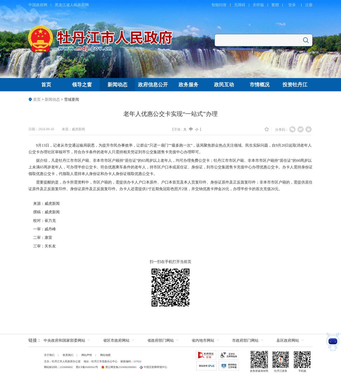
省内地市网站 (203, 340)
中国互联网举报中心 (153, 367)
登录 (292, 5)
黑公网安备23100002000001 (119, 367)
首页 (37, 99)
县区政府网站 (287, 340)
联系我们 (68, 355)
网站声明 (86, 355)
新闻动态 (52, 99)
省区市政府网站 (116, 340)
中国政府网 (37, 5)
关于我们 (49, 355)
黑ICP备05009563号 (87, 367)
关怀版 (258, 5)
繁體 (275, 5)
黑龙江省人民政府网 (72, 5)
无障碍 (239, 5)
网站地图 (105, 355)
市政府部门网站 (245, 340)
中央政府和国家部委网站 (64, 340)
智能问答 (219, 5)
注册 (309, 5)
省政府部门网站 (160, 340)
